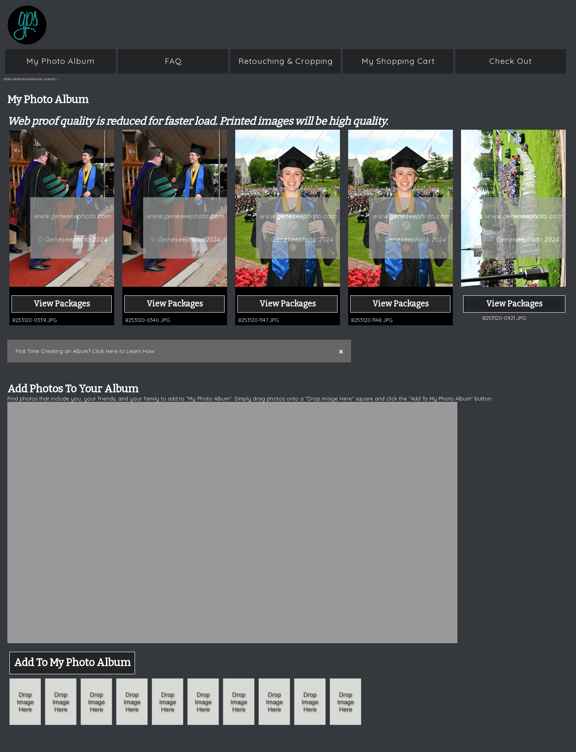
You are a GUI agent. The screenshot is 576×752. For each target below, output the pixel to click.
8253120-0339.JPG (34, 320)
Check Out (510, 61)
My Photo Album (61, 61)
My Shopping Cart (398, 61)
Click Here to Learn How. (123, 351)
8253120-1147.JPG (258, 320)
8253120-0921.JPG (504, 318)
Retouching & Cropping (286, 61)
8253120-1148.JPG (372, 320)
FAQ (173, 61)
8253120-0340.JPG (147, 320)
